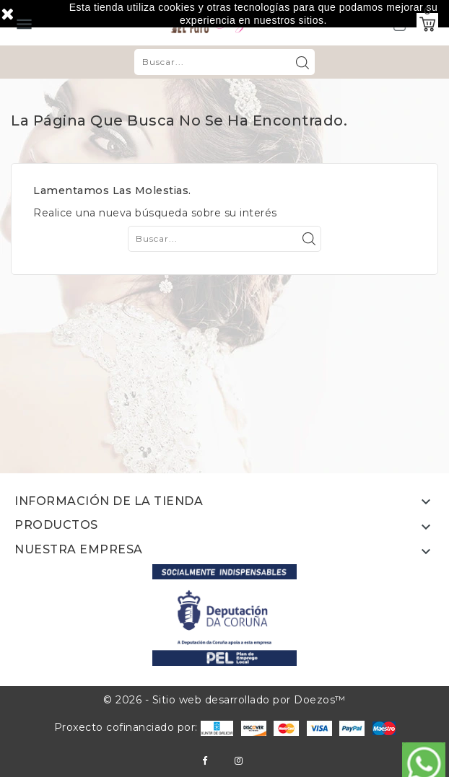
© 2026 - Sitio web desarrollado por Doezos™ (224, 699)
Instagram (238, 760)
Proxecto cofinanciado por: (144, 727)
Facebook (204, 760)
